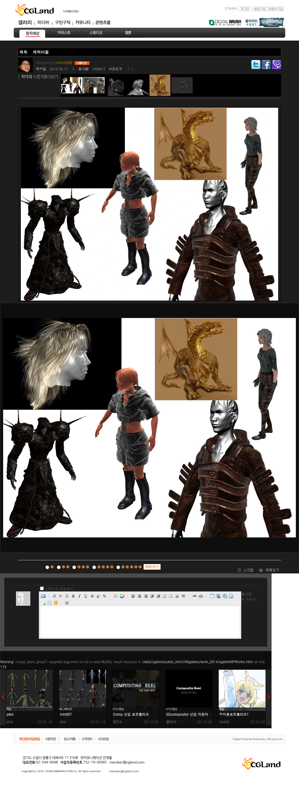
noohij (224, 721)
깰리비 (171, 721)
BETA (117, 721)
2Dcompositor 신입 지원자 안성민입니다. (198, 714)
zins (10, 721)
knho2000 (65, 62)
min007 (66, 714)
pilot (10, 714)
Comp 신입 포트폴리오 (131, 714)
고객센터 (230, 8)
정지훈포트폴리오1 (234, 714)
